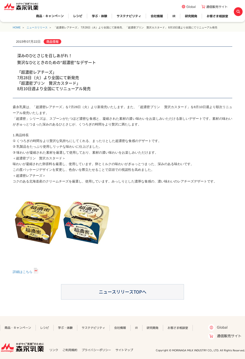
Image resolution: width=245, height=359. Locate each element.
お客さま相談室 (217, 16)
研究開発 (191, 16)
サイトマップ (124, 350)
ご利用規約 (70, 350)
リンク (53, 350)
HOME (17, 27)
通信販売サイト (217, 7)
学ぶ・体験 (99, 16)
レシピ (77, 16)
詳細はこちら (22, 272)
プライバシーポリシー (96, 350)
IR (173, 16)
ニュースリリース (37, 27)
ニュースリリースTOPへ (122, 292)
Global (191, 7)
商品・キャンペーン (50, 16)
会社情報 (157, 16)
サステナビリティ (129, 16)
